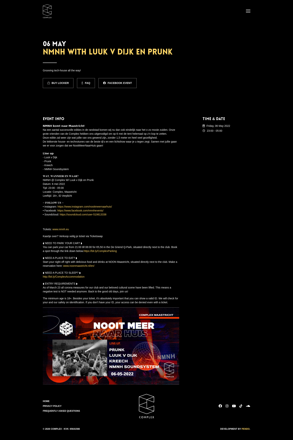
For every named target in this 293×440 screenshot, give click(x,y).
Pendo (246, 429)
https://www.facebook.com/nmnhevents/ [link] (80, 210)
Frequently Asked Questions (61, 411)
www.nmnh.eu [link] (61, 229)
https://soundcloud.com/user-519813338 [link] (83, 214)
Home (46, 401)
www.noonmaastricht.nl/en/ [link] (78, 265)
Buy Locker (58, 82)
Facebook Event (117, 82)
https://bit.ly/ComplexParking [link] (100, 251)
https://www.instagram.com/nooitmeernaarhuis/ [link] (85, 206)
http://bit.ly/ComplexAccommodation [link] (63, 276)
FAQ (86, 82)
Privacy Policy (52, 406)
